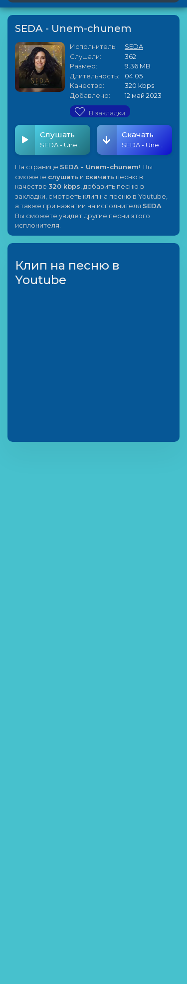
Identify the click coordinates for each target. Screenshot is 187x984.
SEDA (134, 46)
